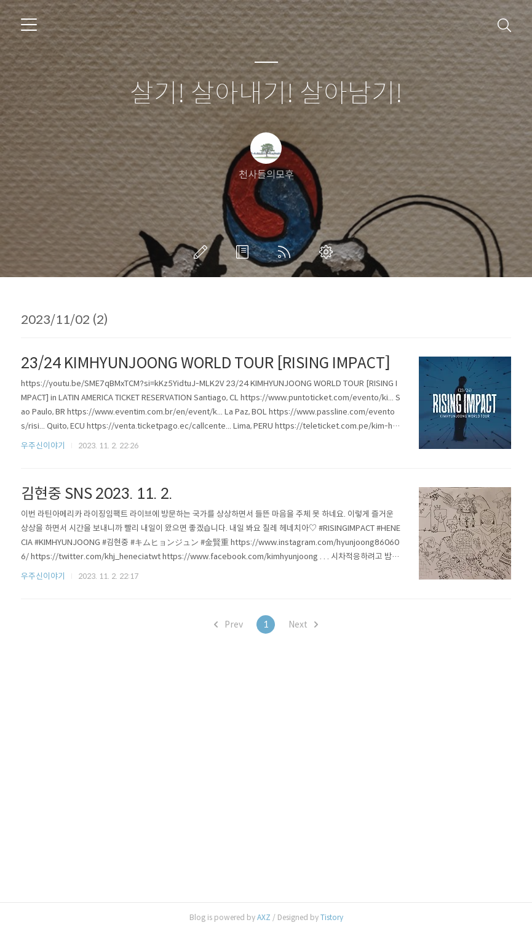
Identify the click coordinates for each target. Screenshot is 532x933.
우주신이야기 (43, 445)
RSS (286, 252)
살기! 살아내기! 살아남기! (266, 94)
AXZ (264, 917)
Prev (228, 624)
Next (303, 624)
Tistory (331, 917)
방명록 (245, 252)
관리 (328, 252)
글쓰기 (203, 252)
